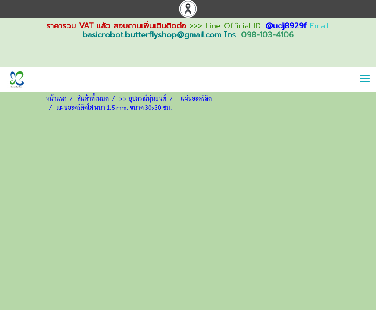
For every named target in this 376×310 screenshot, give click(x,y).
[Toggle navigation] (364, 79)
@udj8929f (286, 26)
